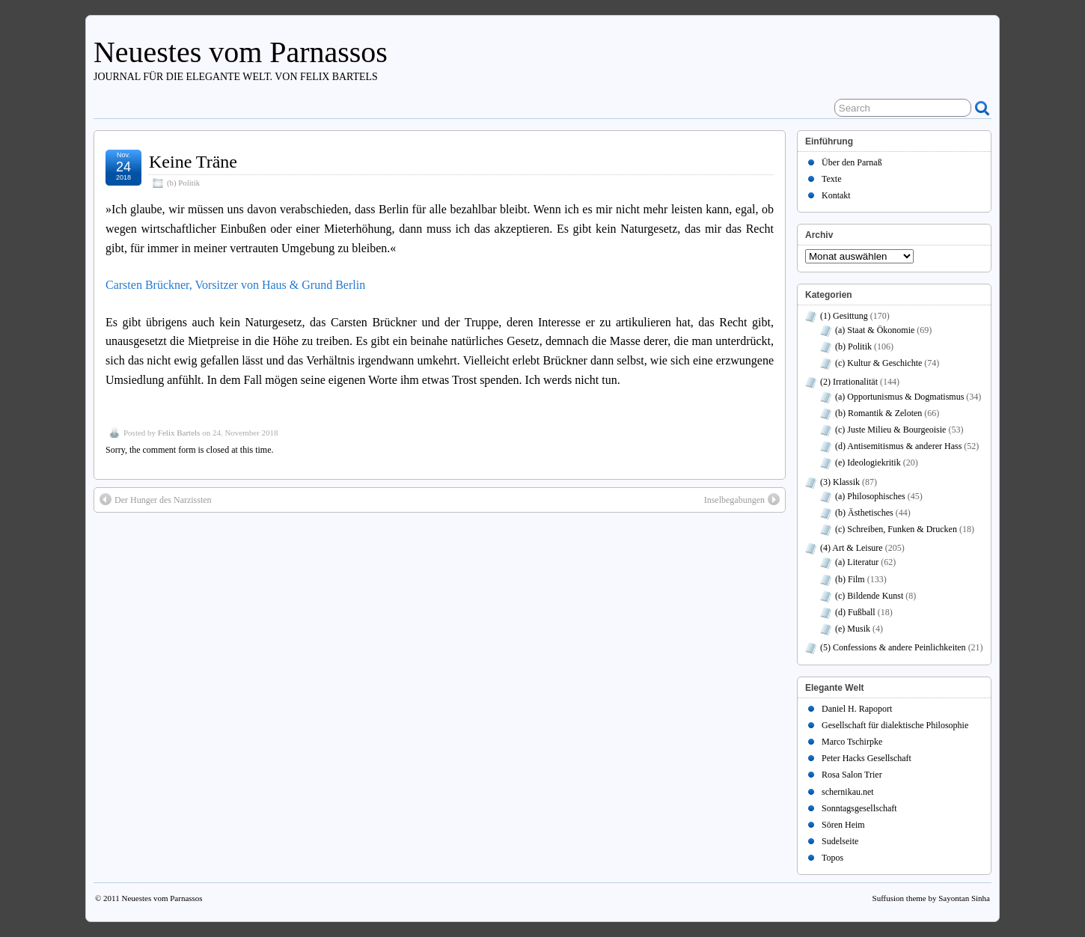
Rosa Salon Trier (852, 774)
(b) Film (850, 579)
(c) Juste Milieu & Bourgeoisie (890, 429)
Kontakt (836, 195)
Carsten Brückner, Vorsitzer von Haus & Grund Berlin (235, 284)
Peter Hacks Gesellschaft (866, 758)
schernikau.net (848, 792)
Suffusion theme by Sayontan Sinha (931, 898)
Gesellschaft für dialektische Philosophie (895, 725)
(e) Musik (852, 628)
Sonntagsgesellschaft (859, 808)
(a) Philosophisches (870, 496)
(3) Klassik (840, 482)
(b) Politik (183, 182)
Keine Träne (193, 161)
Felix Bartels (179, 432)
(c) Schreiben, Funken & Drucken (896, 529)
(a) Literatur (856, 562)
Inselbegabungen (742, 499)
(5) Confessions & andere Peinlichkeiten (893, 647)
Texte (831, 179)
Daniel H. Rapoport (857, 708)
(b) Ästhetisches (864, 512)
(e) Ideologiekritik (868, 462)
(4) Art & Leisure (851, 548)
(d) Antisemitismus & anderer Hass (898, 446)
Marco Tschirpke (852, 741)
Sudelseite (840, 841)
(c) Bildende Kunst (869, 595)
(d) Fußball (855, 612)
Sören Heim (843, 825)
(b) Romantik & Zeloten (878, 413)
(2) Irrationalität (849, 381)
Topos (832, 857)
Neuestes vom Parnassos (241, 52)
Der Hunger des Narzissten (156, 499)
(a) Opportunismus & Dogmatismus (899, 396)
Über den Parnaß (852, 162)
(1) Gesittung (844, 316)
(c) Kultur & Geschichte (878, 363)
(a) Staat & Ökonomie (874, 330)
